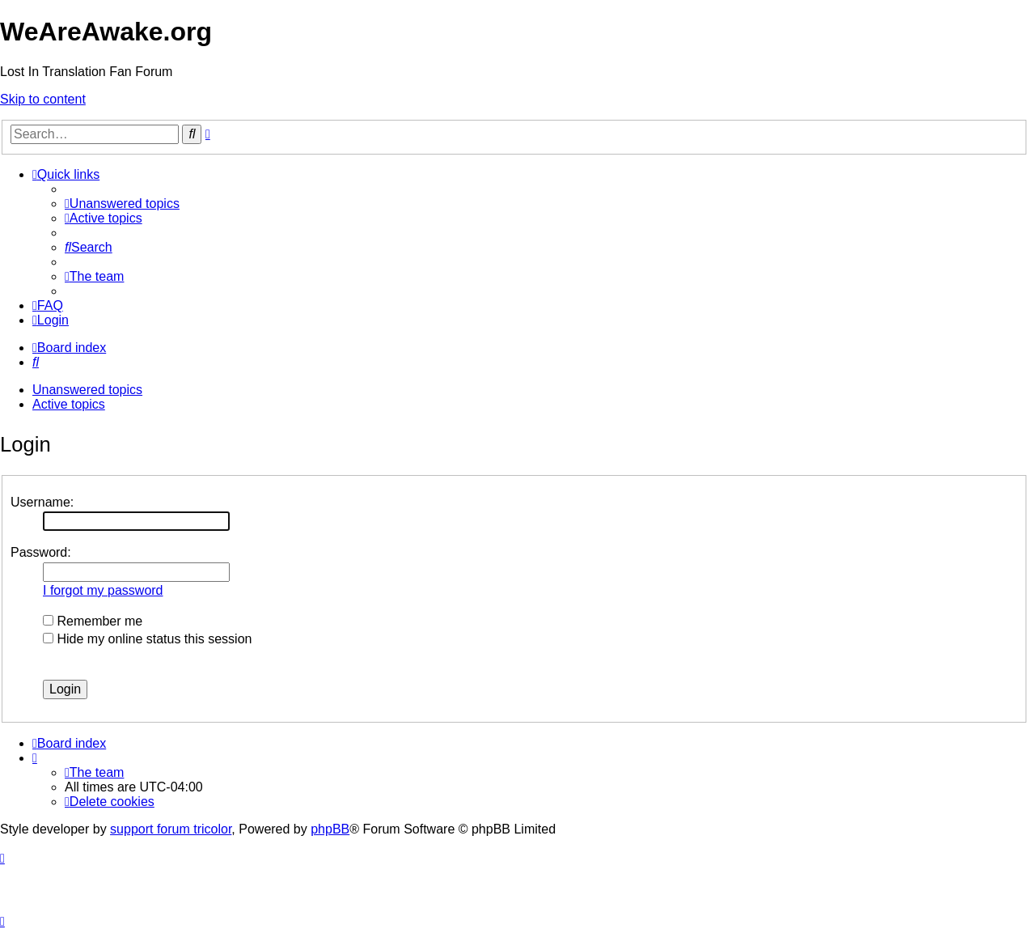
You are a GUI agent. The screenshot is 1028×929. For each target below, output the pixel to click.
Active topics (68, 404)
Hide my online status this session (147, 639)
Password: (41, 552)
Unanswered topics (87, 390)
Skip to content (43, 99)
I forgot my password (103, 590)
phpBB (330, 829)
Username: (42, 502)
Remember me (92, 621)
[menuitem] (122, 203)
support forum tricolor (170, 829)
